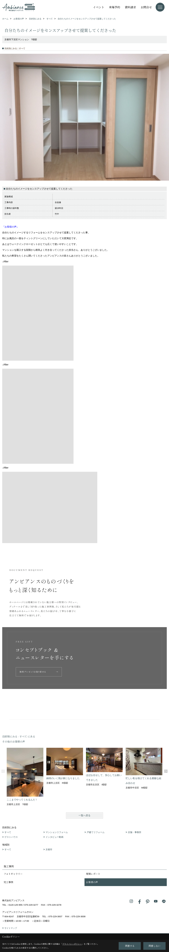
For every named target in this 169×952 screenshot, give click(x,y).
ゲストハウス (11, 837)
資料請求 (130, 7)
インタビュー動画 (54, 837)
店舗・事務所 (134, 832)
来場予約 (114, 7)
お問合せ (146, 7)
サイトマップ (10, 928)
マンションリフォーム (57, 832)
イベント (98, 7)
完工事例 (8, 882)
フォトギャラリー (13, 874)
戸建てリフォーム (96, 832)
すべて (7, 832)
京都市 (49, 849)
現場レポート (93, 874)
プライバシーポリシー (72, 943)
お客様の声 (92, 882)
